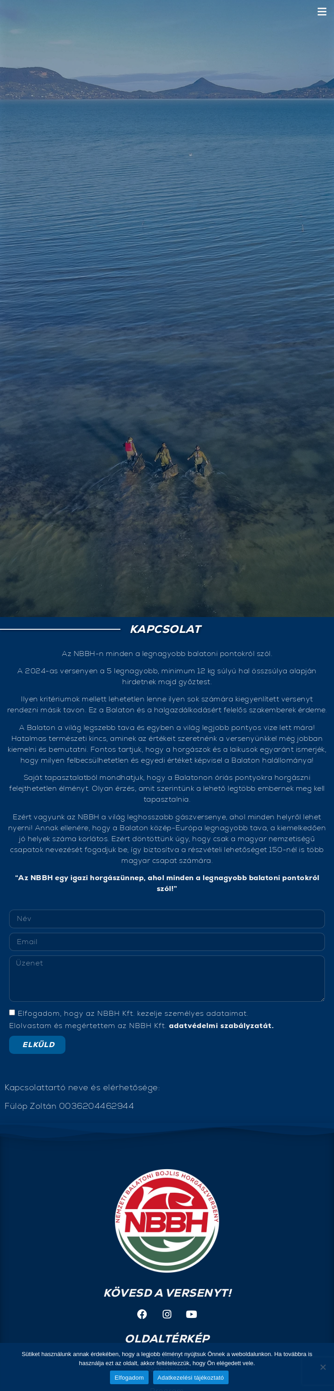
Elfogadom (129, 1377)
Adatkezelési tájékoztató (191, 1377)
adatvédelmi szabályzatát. (221, 1025)
